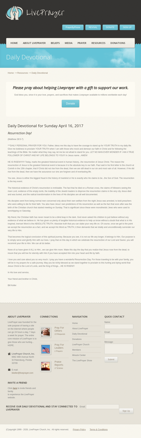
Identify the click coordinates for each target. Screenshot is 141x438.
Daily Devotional (79, 334)
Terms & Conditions (99, 429)
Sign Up (126, 411)
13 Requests (59, 334)
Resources (98, 43)
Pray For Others (59, 329)
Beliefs (55, 43)
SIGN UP (127, 27)
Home (14, 43)
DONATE (110, 27)
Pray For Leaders (59, 346)
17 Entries (58, 368)
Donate (70, 103)
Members (76, 350)
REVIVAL (93, 27)
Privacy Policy (79, 429)
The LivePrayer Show (82, 360)
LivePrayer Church (80, 344)
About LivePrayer (34, 43)
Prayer (82, 43)
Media (68, 43)
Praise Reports (58, 363)
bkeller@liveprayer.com (22, 373)
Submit (111, 359)
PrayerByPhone (73, 27)
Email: (107, 332)
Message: (108, 342)
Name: (107, 322)
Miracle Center (79, 355)
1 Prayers (58, 351)
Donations (117, 43)
